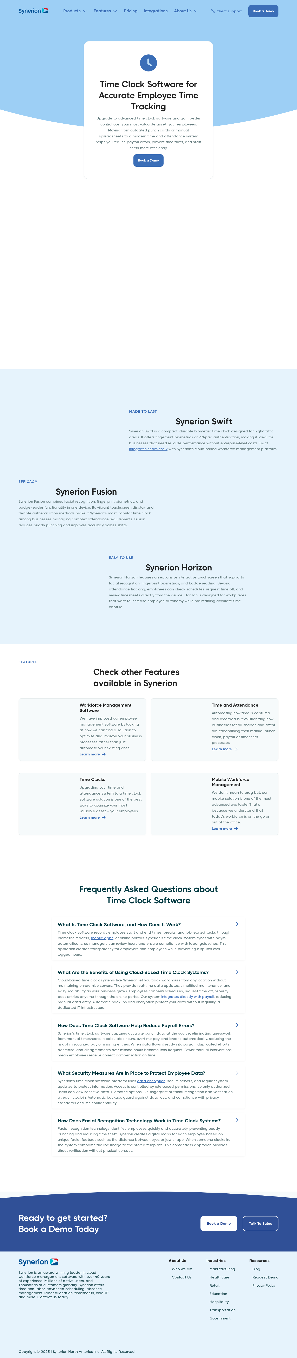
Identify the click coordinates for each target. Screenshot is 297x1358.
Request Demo (265, 1277)
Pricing (131, 11)
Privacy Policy (264, 1286)
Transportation (223, 1310)
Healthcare (219, 1277)
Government (220, 1318)
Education (218, 1294)
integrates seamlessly (148, 449)
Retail (215, 1286)
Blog (256, 1269)
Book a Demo (263, 11)
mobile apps (102, 938)
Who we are (182, 1269)
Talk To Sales (260, 1223)
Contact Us (182, 1277)
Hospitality (219, 1302)
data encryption (151, 1081)
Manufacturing (222, 1269)
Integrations (156, 11)
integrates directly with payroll (187, 997)
